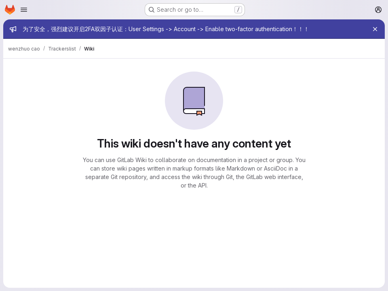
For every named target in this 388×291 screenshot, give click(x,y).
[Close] (375, 29)
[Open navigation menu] (23, 9)
